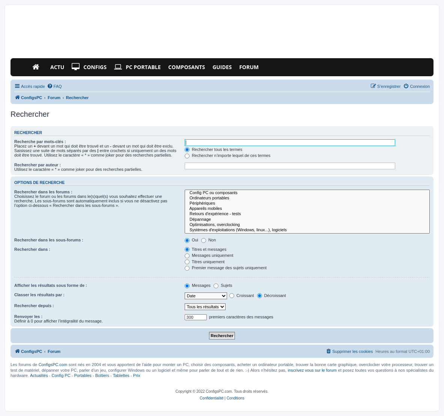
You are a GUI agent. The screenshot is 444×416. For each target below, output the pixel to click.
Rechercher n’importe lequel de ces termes (228, 155)
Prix (136, 375)
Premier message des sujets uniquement (225, 267)
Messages (198, 285)
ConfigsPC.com (53, 364)
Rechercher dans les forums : (43, 192)
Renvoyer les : (28, 316)
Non (208, 240)
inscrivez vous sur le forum (312, 370)
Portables (82, 375)
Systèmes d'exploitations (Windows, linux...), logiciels (307, 230)
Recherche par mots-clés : (40, 141)
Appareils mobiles (307, 208)
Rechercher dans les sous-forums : (48, 240)
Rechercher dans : (32, 249)
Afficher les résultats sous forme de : (50, 285)
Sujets (223, 285)
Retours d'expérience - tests (307, 214)
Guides (222, 67)
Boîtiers (102, 375)
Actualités (39, 375)
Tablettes (121, 375)
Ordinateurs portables (307, 198)
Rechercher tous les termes (213, 149)
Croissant (241, 295)
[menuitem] (54, 86)
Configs (89, 67)
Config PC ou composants (307, 193)
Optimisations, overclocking (307, 225)
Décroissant (271, 295)
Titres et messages (205, 249)
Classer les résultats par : (39, 294)
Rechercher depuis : (34, 305)
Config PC (60, 375)
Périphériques (307, 203)
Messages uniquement (209, 255)
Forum (249, 67)
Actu (57, 67)
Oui (191, 240)
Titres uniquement (205, 261)
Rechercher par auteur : (37, 165)
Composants (186, 67)
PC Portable (137, 67)
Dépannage (307, 219)
